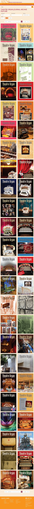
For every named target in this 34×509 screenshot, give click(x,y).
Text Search (13, 13)
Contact (17, 499)
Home (2, 6)
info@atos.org (27, 504)
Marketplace (6, 503)
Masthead (2, 13)
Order (2, 16)
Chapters (11, 501)
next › (25, 21)
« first (6, 21)
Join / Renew (5, 501)
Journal (11, 500)
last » (28, 21)
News (17, 500)
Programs (12, 499)
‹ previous (9, 21)
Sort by (24, 13)
